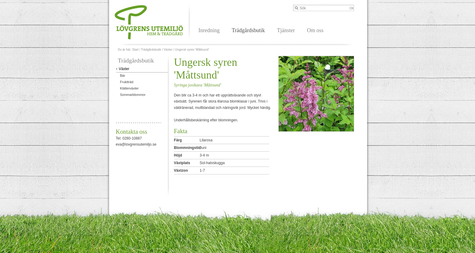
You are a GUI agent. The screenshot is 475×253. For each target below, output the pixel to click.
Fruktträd (126, 82)
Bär (122, 75)
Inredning (209, 30)
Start (135, 49)
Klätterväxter (129, 88)
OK (352, 8)
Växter (168, 49)
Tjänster (286, 30)
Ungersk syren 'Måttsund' (192, 49)
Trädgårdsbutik (248, 30)
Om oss (315, 30)
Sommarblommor (132, 94)
